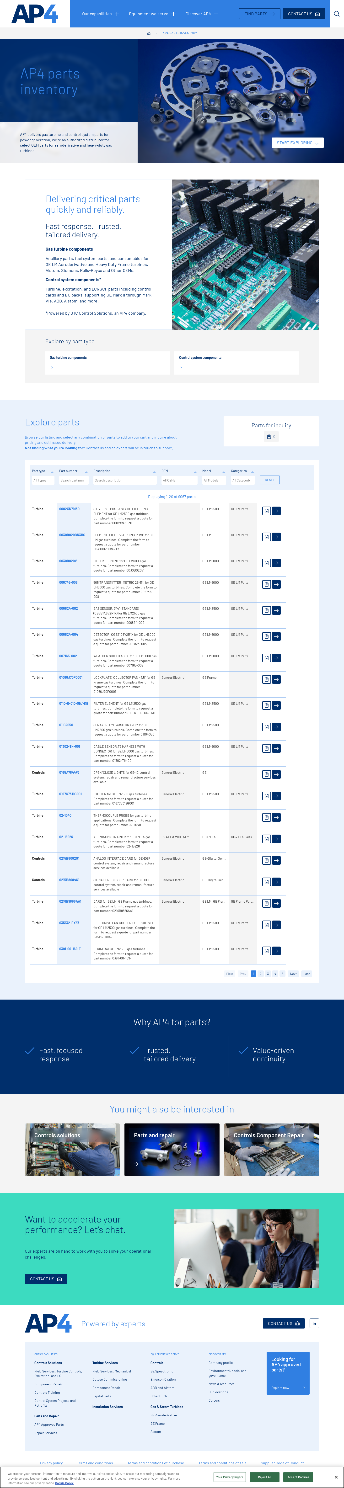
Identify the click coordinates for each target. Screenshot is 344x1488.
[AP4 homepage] (35, 13)
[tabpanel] (70, 1056)
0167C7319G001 (70, 794)
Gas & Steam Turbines (166, 1407)
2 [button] (261, 974)
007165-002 (68, 656)
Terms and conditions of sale (223, 1463)
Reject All (264, 1477)
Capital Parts (101, 1396)
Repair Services (45, 1433)
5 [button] (282, 974)
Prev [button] (243, 974)
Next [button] (293, 974)
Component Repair (48, 1384)
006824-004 (68, 634)
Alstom (155, 1432)
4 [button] (275, 974)
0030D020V (68, 561)
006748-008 (68, 582)
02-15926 (66, 837)
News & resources (222, 1384)
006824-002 (68, 608)
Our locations (218, 1392)
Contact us (95, 447)
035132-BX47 (69, 923)
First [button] (229, 974)
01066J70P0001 (70, 677)
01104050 (66, 725)
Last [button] (306, 974)
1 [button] (253, 974)
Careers (214, 1400)
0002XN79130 (69, 509)
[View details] (276, 511)
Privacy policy (51, 1463)
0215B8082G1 (69, 858)
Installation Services (107, 1407)
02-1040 (65, 815)
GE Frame (157, 1423)
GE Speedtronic (161, 1371)
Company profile (221, 1363)
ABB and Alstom (162, 1388)
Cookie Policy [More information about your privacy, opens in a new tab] (64, 1483)
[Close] (336, 1477)
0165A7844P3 (69, 772)
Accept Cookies (298, 1477)
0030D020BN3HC (72, 535)
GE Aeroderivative (163, 1415)
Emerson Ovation (163, 1379)
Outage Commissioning (109, 1379)
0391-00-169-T (70, 949)
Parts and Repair (46, 1416)
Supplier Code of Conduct (282, 1463)
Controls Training (47, 1392)
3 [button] (268, 974)
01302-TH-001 (69, 746)
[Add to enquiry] (266, 511)
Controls (156, 1363)
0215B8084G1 (69, 880)
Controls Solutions (48, 1363)
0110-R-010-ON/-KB (73, 703)
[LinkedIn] (314, 1323)
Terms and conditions (95, 1463)
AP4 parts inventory (180, 33)
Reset (270, 480)
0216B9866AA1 (70, 901)
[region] (172, 1477)
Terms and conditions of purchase (155, 1463)
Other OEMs (158, 1396)
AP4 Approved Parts (49, 1424)
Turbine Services (105, 1363)
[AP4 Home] (48, 1323)
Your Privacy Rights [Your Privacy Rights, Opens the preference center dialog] (229, 1477)
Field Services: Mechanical (111, 1371)
